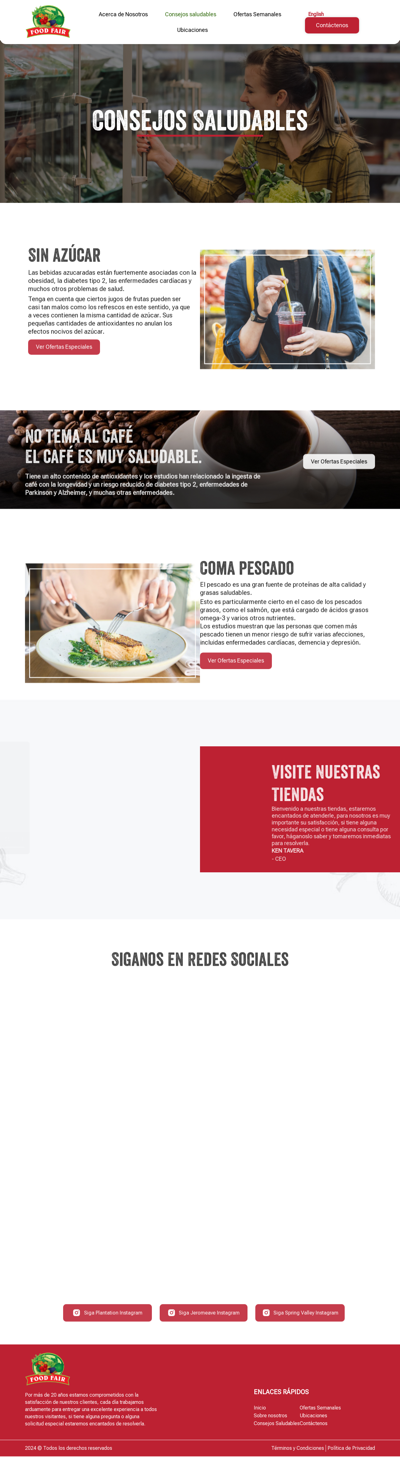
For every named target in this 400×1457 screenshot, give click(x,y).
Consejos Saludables (277, 1424)
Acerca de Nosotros (123, 14)
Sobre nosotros (270, 1416)
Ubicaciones (192, 30)
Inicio (260, 1408)
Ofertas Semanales (257, 14)
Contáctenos (314, 1424)
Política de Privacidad (351, 1449)
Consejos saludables (190, 14)
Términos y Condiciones (297, 1449)
